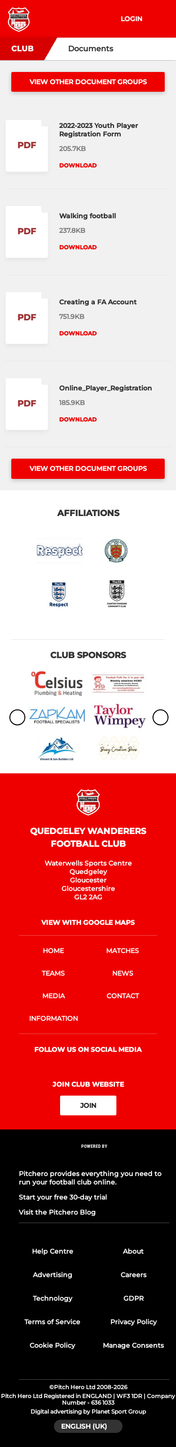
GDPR (133, 1298)
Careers (133, 1275)
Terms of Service (52, 1322)
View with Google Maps (88, 922)
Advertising (52, 1275)
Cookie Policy (52, 1345)
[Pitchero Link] (94, 1158)
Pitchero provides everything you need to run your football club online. (90, 1177)
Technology (52, 1298)
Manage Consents (133, 1345)
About (133, 1251)
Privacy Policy (133, 1322)
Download (78, 165)
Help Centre (52, 1251)
